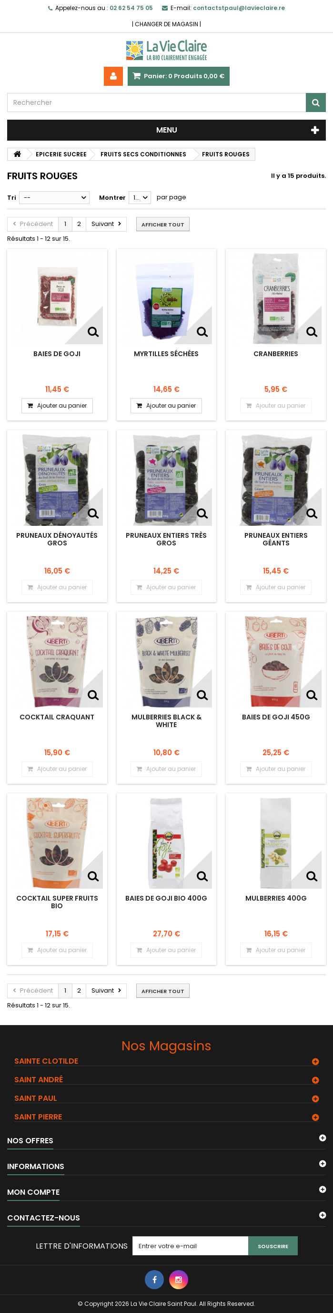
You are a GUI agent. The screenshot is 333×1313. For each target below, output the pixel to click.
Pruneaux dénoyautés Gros (57, 539)
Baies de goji (57, 354)
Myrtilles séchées (166, 354)
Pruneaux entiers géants (276, 539)
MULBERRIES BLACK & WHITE (166, 720)
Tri (11, 197)
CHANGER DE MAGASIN (166, 24)
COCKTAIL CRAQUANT (57, 717)
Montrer (112, 197)
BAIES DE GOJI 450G (276, 717)
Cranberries (275, 354)
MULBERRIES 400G (276, 898)
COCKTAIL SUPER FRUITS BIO (57, 902)
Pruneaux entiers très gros (166, 539)
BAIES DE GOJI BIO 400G (166, 898)
